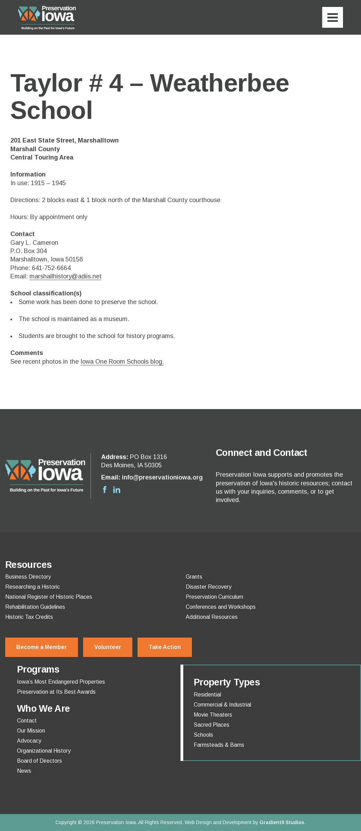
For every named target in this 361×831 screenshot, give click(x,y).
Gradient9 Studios (281, 822)
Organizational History (44, 751)
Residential (207, 695)
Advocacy (29, 741)
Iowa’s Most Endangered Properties (61, 682)
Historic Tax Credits (29, 617)
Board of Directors (39, 761)
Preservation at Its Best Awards (56, 692)
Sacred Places (211, 725)
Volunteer (107, 647)
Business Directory (28, 577)
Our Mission (31, 731)
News (24, 771)
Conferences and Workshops (221, 607)
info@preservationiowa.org (162, 477)
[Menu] (332, 17)
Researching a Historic (32, 587)
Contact (27, 721)
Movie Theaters (213, 715)
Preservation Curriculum (214, 597)
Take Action (165, 647)
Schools (203, 735)
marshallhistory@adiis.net (65, 276)
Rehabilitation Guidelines (35, 607)
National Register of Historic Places (48, 597)
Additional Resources (212, 617)
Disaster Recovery (208, 587)
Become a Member (41, 647)
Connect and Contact (261, 453)
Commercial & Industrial (222, 705)
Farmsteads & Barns (219, 745)
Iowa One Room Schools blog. (122, 361)
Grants (194, 577)
